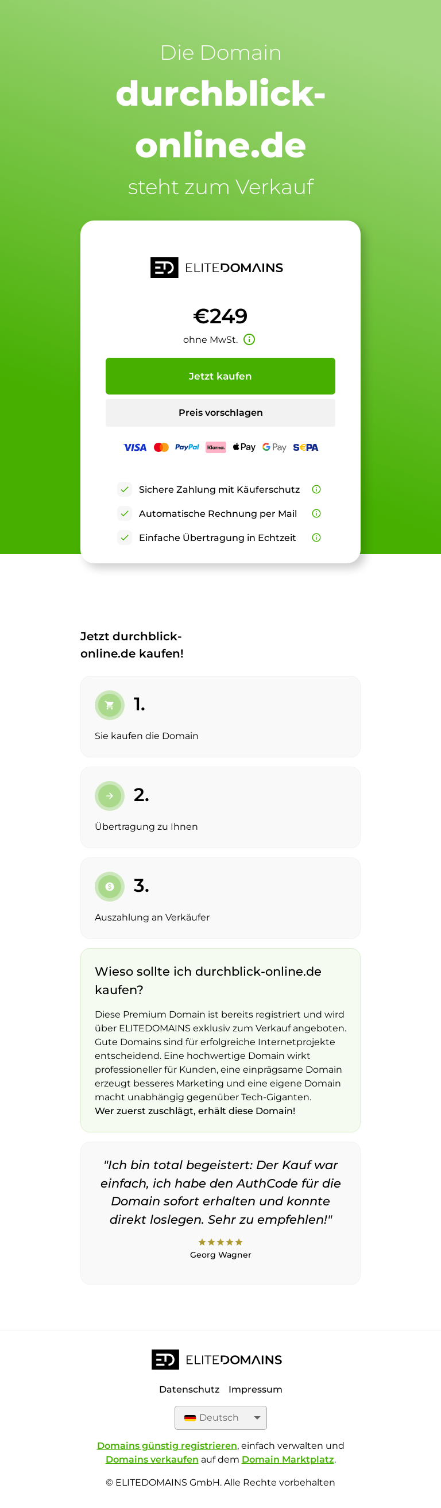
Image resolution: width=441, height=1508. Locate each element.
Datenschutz (189, 1389)
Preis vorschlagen (221, 412)
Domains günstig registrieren (167, 1445)
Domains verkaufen (152, 1459)
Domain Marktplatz (288, 1459)
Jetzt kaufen (220, 376)
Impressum (256, 1389)
